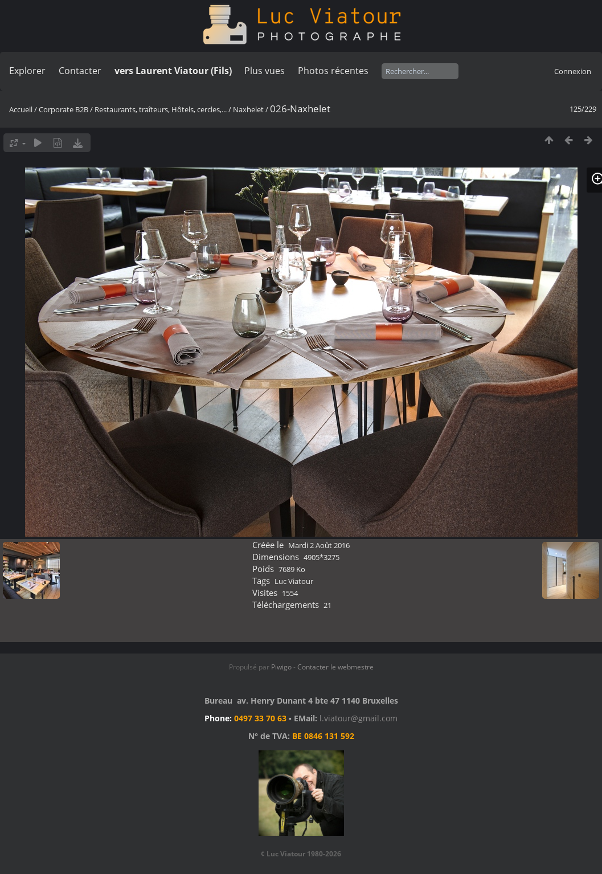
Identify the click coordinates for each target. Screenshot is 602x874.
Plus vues (264, 70)
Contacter (80, 70)
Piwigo (281, 667)
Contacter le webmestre (335, 667)
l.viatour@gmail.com (359, 718)
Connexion (572, 71)
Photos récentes (333, 70)
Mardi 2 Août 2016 (319, 545)
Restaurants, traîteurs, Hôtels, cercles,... (161, 109)
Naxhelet (248, 109)
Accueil (20, 109)
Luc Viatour (294, 581)
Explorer (27, 70)
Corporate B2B (63, 109)
